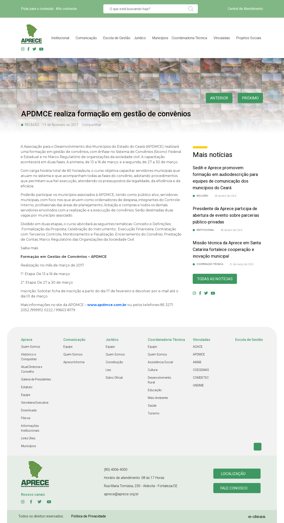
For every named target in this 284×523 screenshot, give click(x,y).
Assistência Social (160, 362)
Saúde (152, 405)
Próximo (250, 98)
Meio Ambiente (158, 398)
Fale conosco (233, 488)
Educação (155, 390)
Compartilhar (91, 125)
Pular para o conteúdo (37, 9)
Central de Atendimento (245, 9)
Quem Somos (30, 346)
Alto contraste (66, 9)
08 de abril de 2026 (231, 230)
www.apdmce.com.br (107, 305)
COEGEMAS (201, 370)
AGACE (198, 346)
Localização (233, 473)
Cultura (152, 370)
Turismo (153, 413)
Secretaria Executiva (34, 402)
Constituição (114, 362)
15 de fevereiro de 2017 (60, 125)
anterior (219, 98)
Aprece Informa (73, 362)
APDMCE (199, 354)
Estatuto (26, 387)
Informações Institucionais (30, 428)
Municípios (28, 446)
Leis (108, 370)
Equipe (25, 395)
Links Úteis (28, 438)
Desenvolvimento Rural (159, 380)
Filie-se (25, 418)
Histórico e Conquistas (29, 357)
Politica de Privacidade (88, 516)
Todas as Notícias (215, 279)
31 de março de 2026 (241, 264)
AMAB (197, 362)
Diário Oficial (114, 377)
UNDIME (198, 385)
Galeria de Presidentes (36, 379)
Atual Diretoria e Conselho (31, 369)
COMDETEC (201, 377)
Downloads (29, 410)
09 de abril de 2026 (225, 195)
